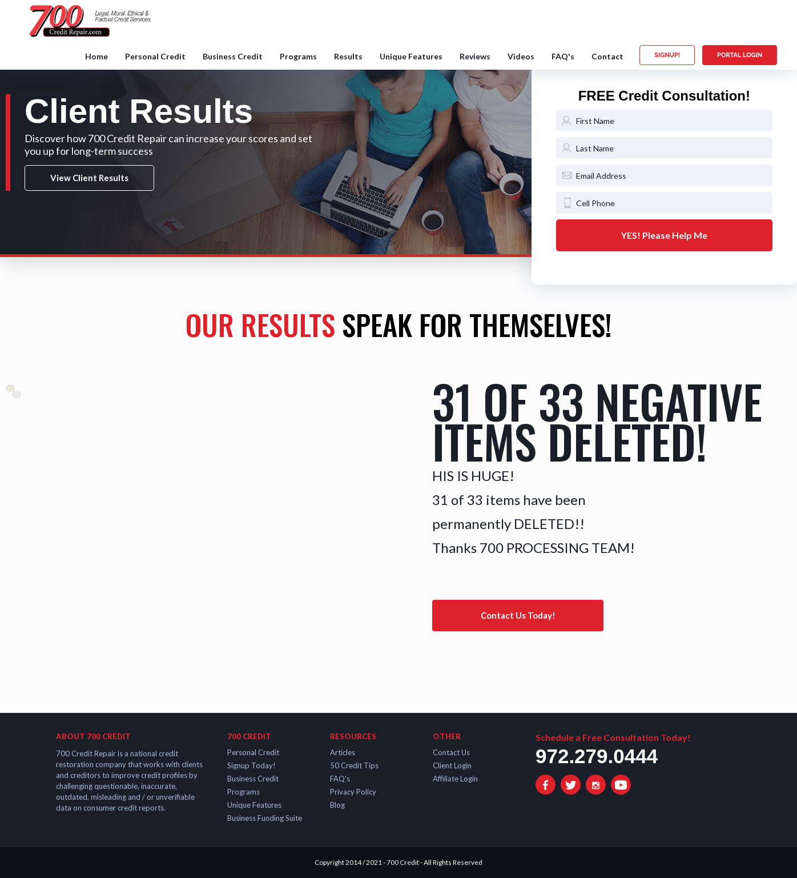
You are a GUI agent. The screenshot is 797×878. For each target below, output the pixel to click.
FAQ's (563, 56)
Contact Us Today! (518, 615)
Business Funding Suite (264, 818)
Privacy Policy (353, 792)
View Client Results (89, 178)
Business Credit (233, 56)
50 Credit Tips (354, 765)
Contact (607, 56)
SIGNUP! (667, 55)
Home (96, 56)
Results (348, 56)
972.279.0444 (597, 756)
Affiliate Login (455, 779)
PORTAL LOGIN (739, 55)
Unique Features (411, 56)
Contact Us (451, 752)
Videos (521, 56)
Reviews (475, 56)
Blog (337, 805)
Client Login (452, 765)
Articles (342, 752)
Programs (298, 56)
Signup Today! (251, 765)
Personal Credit (155, 56)
